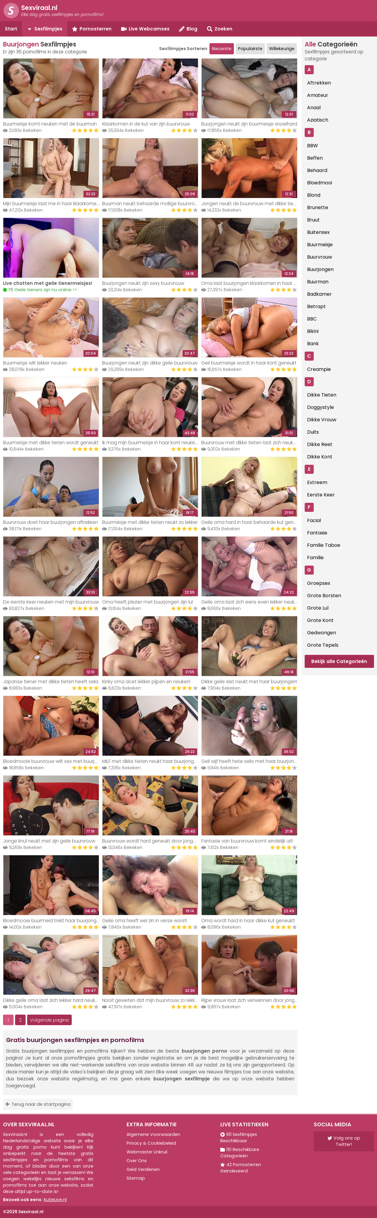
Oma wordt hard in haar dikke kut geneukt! (248, 920)
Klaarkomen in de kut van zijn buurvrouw (146, 124)
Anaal (314, 107)
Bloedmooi (319, 182)
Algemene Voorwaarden (153, 1134)
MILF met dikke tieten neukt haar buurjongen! (151, 761)
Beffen (315, 158)
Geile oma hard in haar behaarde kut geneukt (252, 522)
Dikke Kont (319, 456)
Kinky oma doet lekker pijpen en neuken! (146, 681)
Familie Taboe (323, 545)
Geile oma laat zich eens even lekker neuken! (251, 602)
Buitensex (318, 232)
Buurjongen (320, 269)
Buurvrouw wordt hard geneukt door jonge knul (154, 841)
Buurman (317, 281)
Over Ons (137, 1161)
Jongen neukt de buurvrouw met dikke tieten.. (252, 203)
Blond (313, 195)
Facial (314, 520)
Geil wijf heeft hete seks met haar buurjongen (252, 761)
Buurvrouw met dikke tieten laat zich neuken (250, 442)
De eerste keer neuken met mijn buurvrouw (51, 602)
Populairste (250, 49)
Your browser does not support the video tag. (51, 248)
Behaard (317, 170)
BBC (312, 318)
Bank (313, 343)
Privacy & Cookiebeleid (151, 1143)
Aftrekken (319, 82)
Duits (313, 432)
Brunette (317, 207)
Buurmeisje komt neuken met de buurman (50, 124)
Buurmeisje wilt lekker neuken (35, 363)
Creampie (319, 369)
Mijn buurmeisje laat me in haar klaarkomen (51, 203)
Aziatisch (317, 119)
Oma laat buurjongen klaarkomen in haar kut (250, 283)
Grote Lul (317, 607)
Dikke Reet (319, 444)
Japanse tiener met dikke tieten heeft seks (51, 681)
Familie (315, 557)
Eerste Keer (321, 494)
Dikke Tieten (321, 394)
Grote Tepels (322, 645)
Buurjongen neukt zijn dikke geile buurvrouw (149, 363)
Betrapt (316, 306)
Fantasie (317, 532)
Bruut (313, 219)
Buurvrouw (319, 256)
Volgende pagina (49, 1020)
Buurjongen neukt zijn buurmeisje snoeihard (249, 124)
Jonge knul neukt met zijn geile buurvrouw (49, 841)
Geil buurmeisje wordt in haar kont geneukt (249, 363)
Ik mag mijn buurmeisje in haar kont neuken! (150, 442)
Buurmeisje (320, 244)
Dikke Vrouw (321, 419)
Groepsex (318, 583)
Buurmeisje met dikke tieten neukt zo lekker (150, 522)
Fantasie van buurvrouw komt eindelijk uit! (247, 841)
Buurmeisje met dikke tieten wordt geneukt (51, 442)
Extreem (317, 482)
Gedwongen (321, 632)
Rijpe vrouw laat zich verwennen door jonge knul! (254, 1000)
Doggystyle (320, 407)
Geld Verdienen (143, 1169)
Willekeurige (281, 49)
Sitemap (136, 1178)
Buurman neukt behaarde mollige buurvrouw (151, 203)
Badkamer (319, 294)
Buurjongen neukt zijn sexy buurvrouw (143, 283)
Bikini (313, 331)
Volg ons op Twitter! (344, 1141)
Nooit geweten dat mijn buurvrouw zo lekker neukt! (158, 1000)
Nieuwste (221, 49)
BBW (312, 145)
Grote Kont (320, 620)
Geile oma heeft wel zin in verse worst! (144, 920)
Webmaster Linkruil (147, 1152)
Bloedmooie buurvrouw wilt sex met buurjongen (56, 761)
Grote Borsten (324, 595)
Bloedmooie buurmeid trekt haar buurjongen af (55, 920)
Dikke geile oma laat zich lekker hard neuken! (52, 1000)
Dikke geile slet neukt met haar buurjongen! (249, 681)
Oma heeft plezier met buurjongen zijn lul (147, 602)
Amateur (317, 95)
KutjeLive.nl (55, 1200)
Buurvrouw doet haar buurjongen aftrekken (50, 522)
